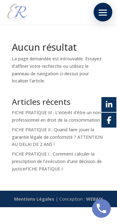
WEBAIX (94, 199)
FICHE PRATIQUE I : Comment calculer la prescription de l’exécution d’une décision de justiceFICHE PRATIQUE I (57, 161)
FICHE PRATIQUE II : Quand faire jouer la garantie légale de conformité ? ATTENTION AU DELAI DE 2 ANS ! (57, 137)
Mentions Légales (34, 199)
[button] (103, 12)
